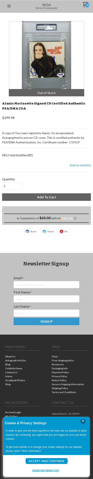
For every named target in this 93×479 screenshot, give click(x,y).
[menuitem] (23, 357)
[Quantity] (12, 186)
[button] (9, 6)
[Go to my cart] (86, 6)
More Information (45, 470)
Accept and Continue (47, 461)
